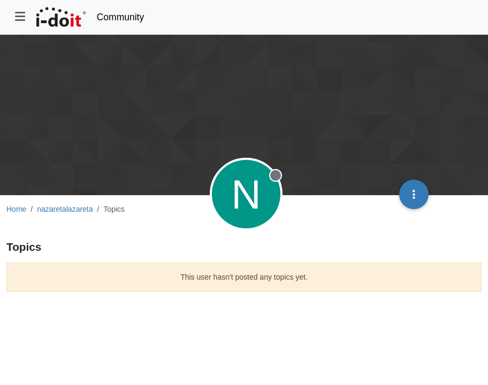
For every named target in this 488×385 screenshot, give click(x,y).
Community (120, 17)
